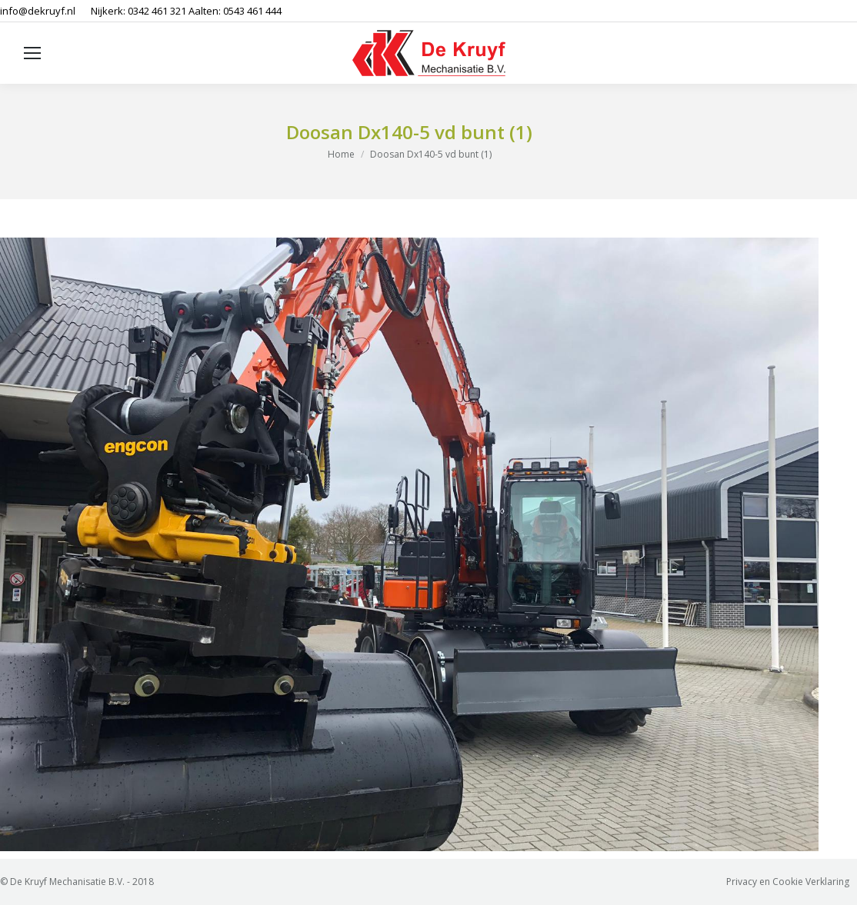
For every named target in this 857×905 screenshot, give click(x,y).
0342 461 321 (157, 11)
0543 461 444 (252, 11)
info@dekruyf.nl (37, 11)
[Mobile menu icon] (32, 53)
